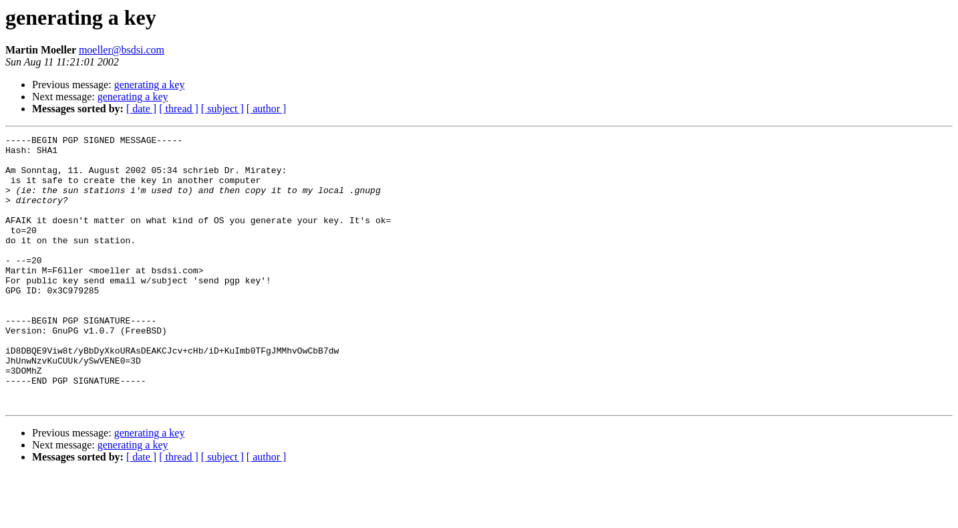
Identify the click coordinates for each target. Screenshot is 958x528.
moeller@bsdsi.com (121, 49)
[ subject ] (222, 108)
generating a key (149, 84)
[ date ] (141, 108)
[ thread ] (178, 108)
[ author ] (267, 108)
